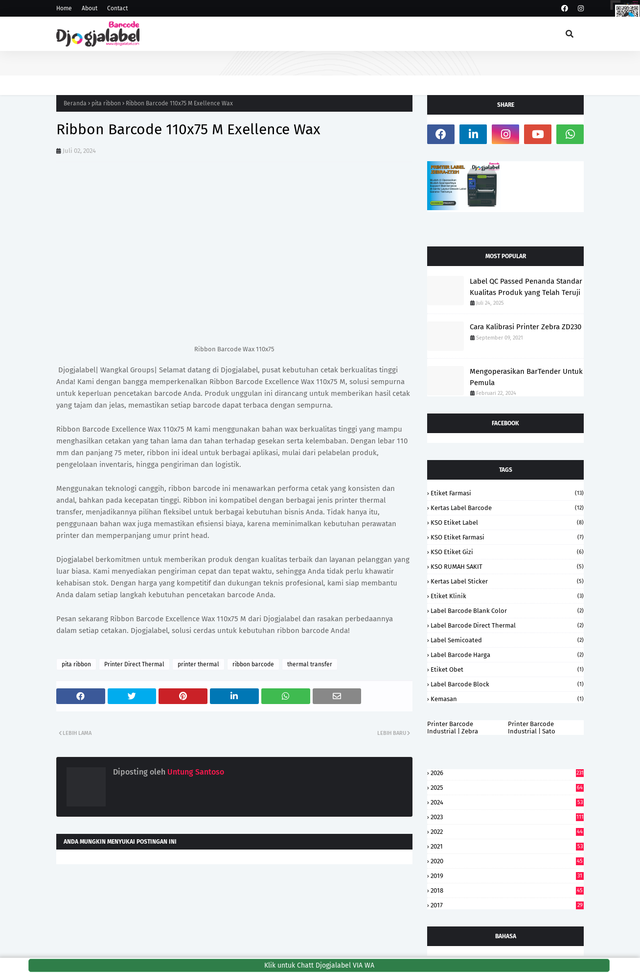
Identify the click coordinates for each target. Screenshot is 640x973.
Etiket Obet (507, 669)
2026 (507, 773)
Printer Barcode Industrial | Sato (531, 727)
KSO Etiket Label (507, 522)
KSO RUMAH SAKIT (507, 566)
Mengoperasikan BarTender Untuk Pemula (526, 377)
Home (64, 8)
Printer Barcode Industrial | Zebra (452, 727)
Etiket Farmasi (507, 493)
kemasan (507, 699)
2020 (507, 861)
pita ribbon (106, 103)
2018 (507, 890)
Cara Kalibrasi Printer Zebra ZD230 (525, 326)
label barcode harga (507, 654)
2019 (507, 875)
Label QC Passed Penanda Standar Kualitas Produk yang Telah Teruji (526, 287)
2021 (507, 846)
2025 (507, 787)
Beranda (75, 103)
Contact (117, 8)
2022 (507, 831)
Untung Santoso (194, 772)
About (89, 8)
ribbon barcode (253, 664)
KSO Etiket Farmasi (507, 537)
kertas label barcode (507, 507)
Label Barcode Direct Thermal (507, 625)
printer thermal (198, 664)
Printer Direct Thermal (134, 664)
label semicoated (507, 640)
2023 (507, 817)
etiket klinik (507, 596)
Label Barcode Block (507, 684)
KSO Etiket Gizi (507, 552)
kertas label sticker (507, 581)
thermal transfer (309, 664)
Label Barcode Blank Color (507, 610)
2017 (507, 905)
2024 (507, 802)
